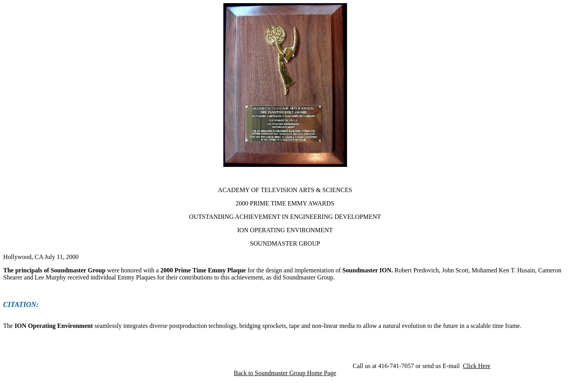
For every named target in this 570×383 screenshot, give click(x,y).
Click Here (476, 366)
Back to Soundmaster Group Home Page (285, 373)
